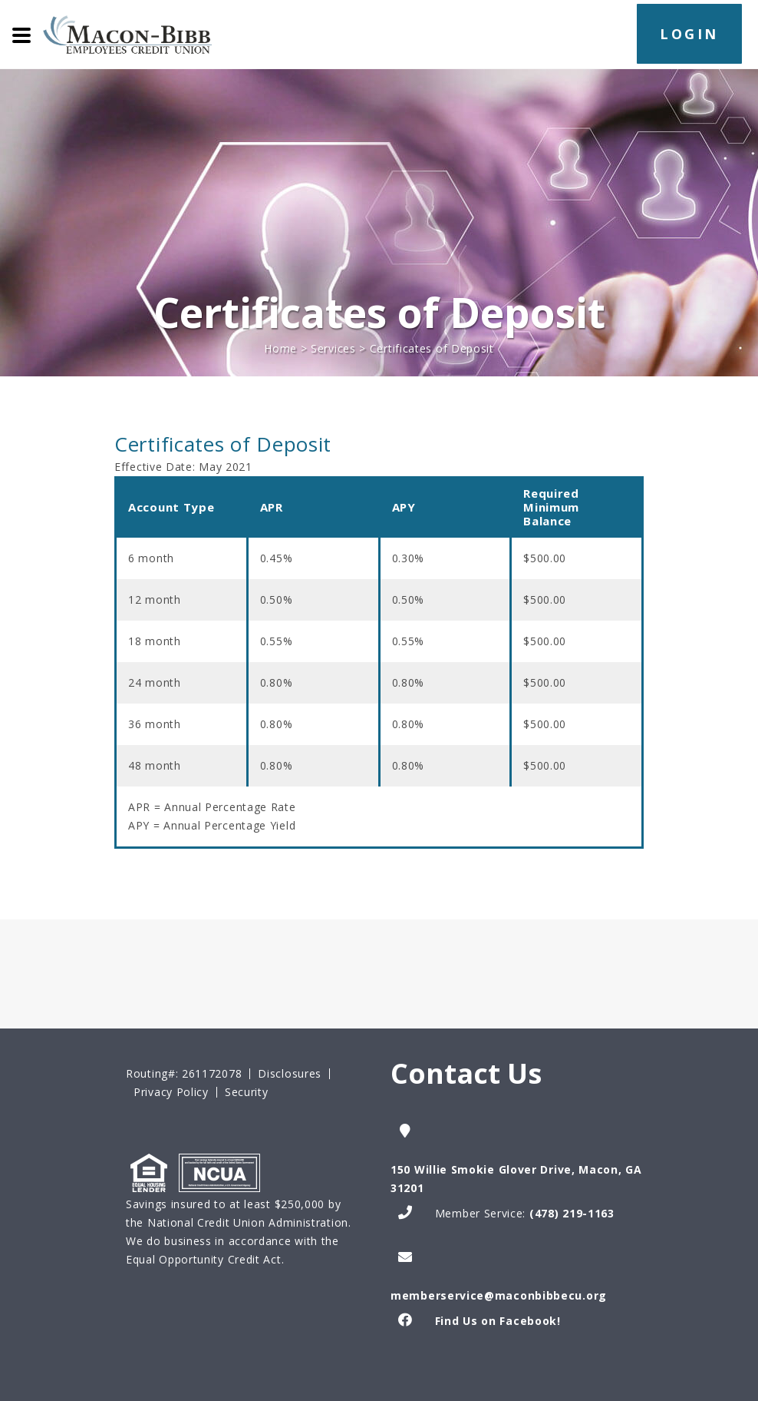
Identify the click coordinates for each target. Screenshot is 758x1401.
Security (247, 1092)
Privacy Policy (171, 1092)
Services (333, 348)
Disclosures (289, 1073)
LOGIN (689, 34)
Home (280, 348)
